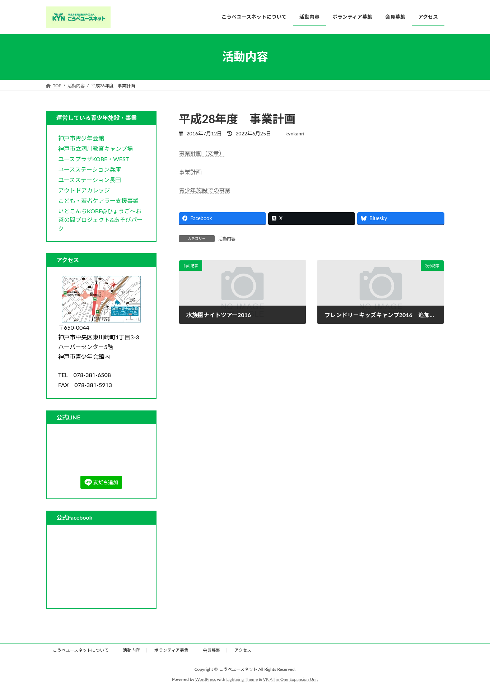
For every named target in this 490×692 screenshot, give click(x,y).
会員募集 (211, 650)
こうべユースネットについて (80, 650)
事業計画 (190, 171)
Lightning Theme (242, 679)
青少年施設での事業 (204, 190)
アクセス (242, 650)
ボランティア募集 (171, 650)
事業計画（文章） (202, 153)
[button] (81, 137)
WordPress (205, 679)
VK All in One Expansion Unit (290, 679)
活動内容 (226, 238)
